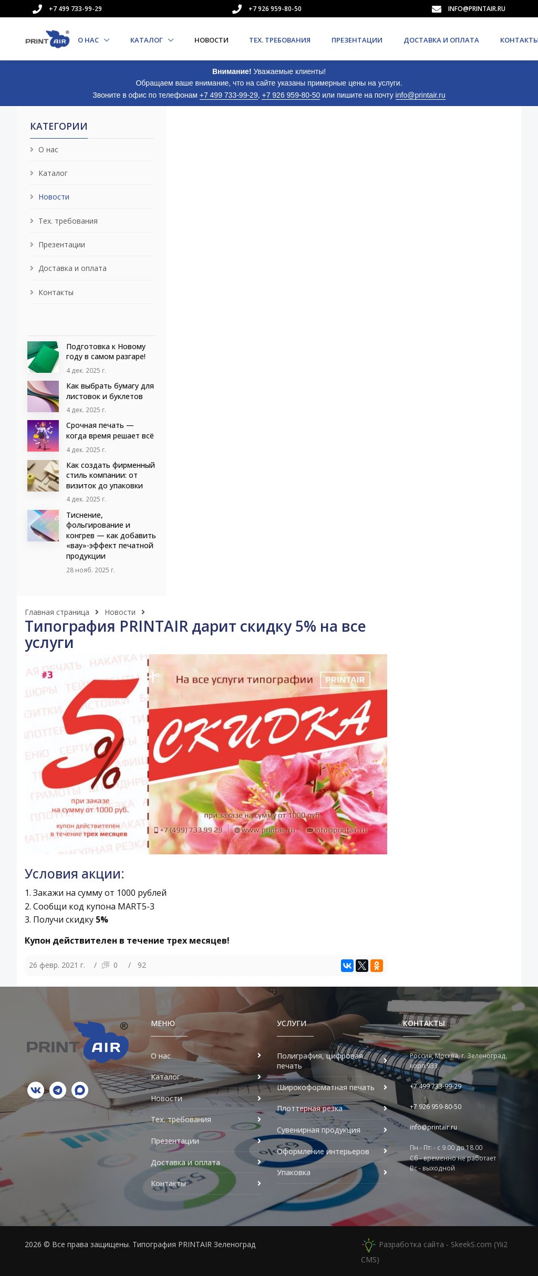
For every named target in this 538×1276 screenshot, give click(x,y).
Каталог (147, 40)
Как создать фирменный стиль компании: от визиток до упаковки (110, 475)
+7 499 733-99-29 (75, 8)
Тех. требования (280, 40)
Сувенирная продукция (318, 1130)
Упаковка (294, 1172)
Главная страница (57, 612)
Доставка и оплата (441, 40)
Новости (211, 40)
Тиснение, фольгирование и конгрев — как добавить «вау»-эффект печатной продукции (111, 535)
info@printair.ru (476, 8)
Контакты (56, 292)
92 (142, 965)
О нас (89, 40)
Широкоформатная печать (326, 1087)
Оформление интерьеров (323, 1151)
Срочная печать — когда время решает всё (110, 430)
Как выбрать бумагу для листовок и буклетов (110, 391)
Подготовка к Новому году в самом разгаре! (106, 351)
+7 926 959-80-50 (275, 8)
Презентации (357, 40)
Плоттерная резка (310, 1108)
